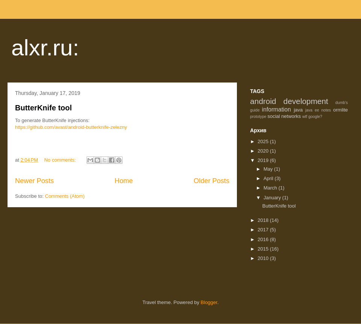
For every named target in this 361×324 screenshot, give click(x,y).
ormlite (340, 110)
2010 (264, 258)
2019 (264, 160)
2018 (264, 220)
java (298, 110)
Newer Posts (34, 181)
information (276, 109)
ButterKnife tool (43, 108)
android (263, 101)
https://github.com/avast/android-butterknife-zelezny (71, 127)
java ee (312, 110)
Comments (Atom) (65, 196)
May (269, 169)
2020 (264, 151)
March (271, 188)
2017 (264, 229)
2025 (264, 141)
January (273, 197)
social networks (284, 116)
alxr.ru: (45, 47)
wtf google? (312, 117)
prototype (258, 117)
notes (326, 110)
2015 (264, 249)
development (306, 101)
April (269, 178)
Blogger (209, 302)
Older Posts (211, 181)
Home (124, 181)
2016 (264, 239)
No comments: (60, 160)
